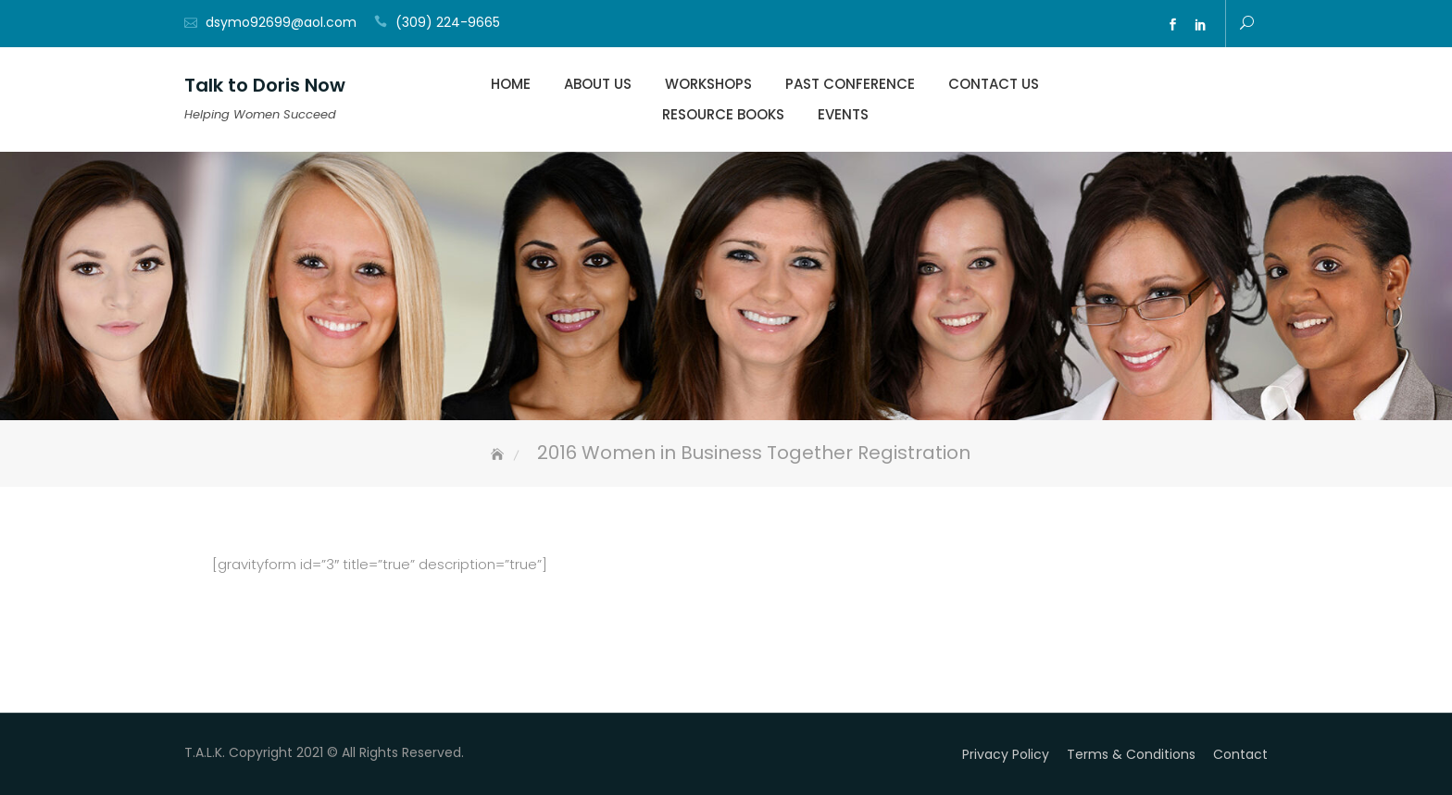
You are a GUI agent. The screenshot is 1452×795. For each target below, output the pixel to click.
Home (511, 83)
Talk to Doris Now (264, 85)
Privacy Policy (1005, 754)
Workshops (708, 83)
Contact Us (993, 83)
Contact (1240, 754)
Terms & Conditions (1131, 754)
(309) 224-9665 (447, 22)
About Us (598, 83)
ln (1200, 25)
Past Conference (850, 83)
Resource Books (723, 114)
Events (843, 114)
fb (1172, 25)
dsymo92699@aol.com (281, 22)
